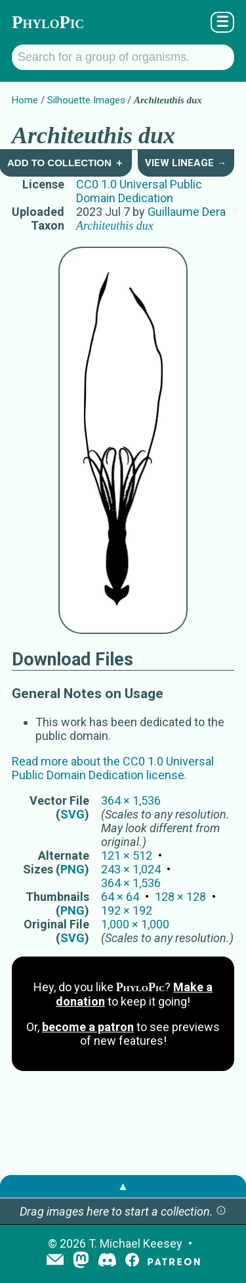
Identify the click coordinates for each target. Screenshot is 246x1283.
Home (25, 100)
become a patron (88, 1027)
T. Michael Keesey (135, 1243)
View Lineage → (185, 163)
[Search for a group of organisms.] (123, 57)
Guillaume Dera (187, 212)
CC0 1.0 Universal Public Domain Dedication (139, 191)
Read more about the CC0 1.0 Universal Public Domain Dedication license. (113, 768)
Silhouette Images (86, 100)
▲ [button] (123, 1186)
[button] (221, 1211)
